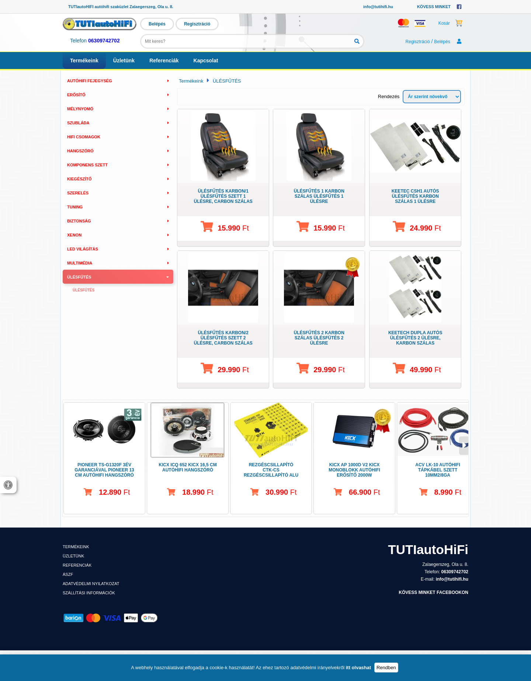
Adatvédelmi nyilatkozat (91, 583)
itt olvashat (358, 667)
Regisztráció (197, 24)
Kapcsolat (206, 60)
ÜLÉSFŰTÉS (227, 81)
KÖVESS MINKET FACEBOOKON (433, 592)
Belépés (157, 24)
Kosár (450, 23)
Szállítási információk (89, 593)
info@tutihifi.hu (378, 6)
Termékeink (84, 60)
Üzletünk (124, 60)
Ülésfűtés (83, 290)
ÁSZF (68, 574)
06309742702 (104, 41)
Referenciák (163, 60)
